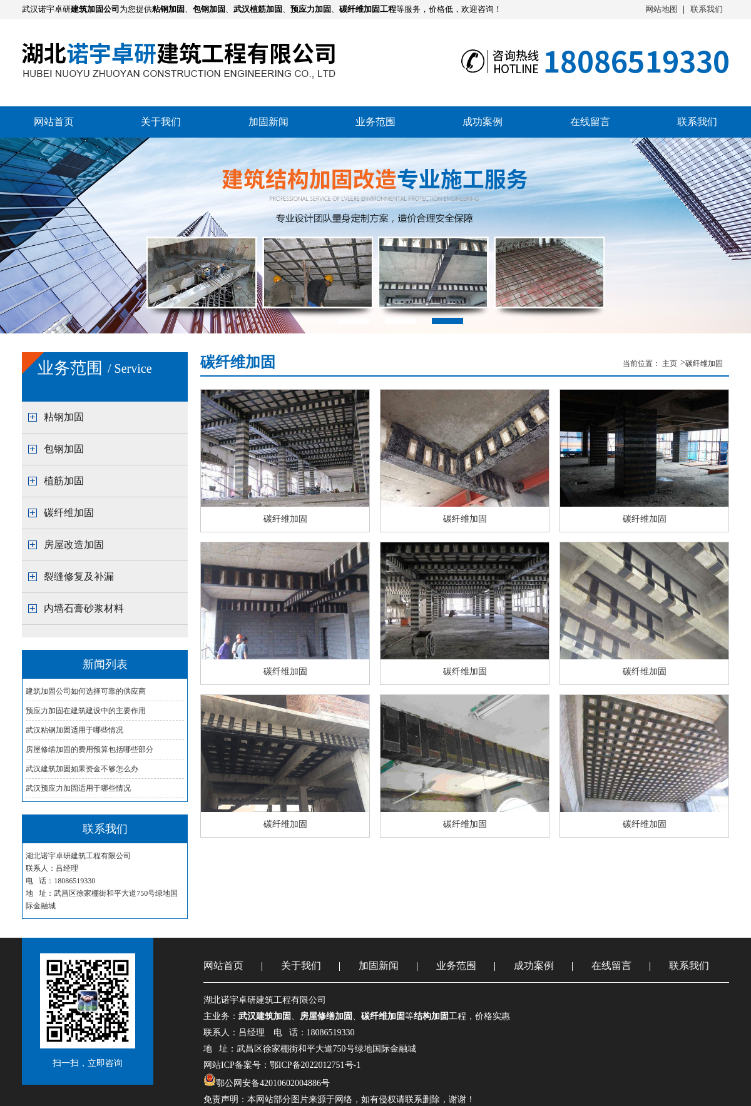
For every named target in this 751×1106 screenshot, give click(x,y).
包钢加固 (64, 449)
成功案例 (482, 121)
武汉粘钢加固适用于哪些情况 (74, 730)
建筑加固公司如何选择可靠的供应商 (86, 691)
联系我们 (706, 9)
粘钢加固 (64, 417)
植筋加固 (64, 480)
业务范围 (375, 121)
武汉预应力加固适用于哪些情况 (78, 788)
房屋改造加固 (74, 544)
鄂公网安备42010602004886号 (273, 1083)
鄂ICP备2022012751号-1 (315, 1065)
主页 (670, 363)
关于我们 (161, 121)
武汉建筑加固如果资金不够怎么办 (82, 768)
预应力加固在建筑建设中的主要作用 (86, 710)
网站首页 (54, 121)
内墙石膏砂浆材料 (84, 608)
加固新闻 (268, 121)
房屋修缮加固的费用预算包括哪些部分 (89, 749)
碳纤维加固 (69, 512)
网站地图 (661, 9)
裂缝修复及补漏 (79, 576)
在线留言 (590, 121)
